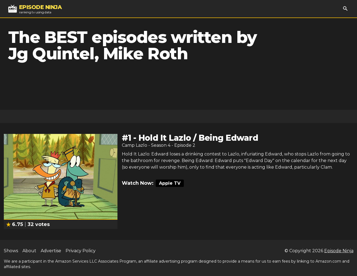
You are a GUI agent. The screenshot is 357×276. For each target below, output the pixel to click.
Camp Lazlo (134, 145)
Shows (11, 250)
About (29, 250)
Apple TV (170, 183)
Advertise (51, 250)
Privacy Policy (81, 250)
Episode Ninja (338, 250)
